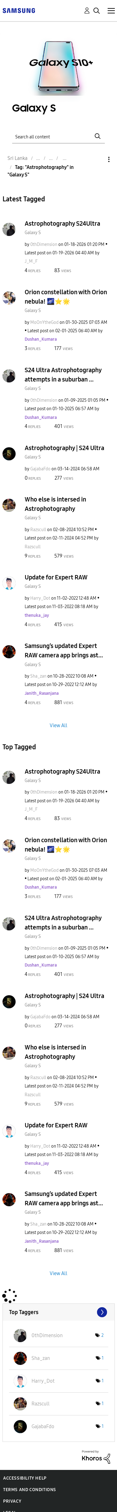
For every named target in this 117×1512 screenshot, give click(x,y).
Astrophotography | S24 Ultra (64, 448)
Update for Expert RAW (56, 577)
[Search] (58, 136)
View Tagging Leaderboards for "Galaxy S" (59, 1312)
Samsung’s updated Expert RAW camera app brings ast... (64, 650)
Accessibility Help (24, 1478)
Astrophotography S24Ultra (62, 223)
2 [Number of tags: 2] (102, 1335)
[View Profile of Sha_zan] (38, 676)
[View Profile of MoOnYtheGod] (44, 322)
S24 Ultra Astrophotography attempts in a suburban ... (63, 374)
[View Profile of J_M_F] (31, 261)
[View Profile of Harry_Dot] (40, 598)
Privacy (12, 1501)
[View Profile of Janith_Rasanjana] (42, 693)
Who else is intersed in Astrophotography (55, 504)
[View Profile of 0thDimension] (43, 244)
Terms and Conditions (29, 1489)
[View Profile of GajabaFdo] (40, 469)
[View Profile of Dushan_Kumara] (41, 339)
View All (58, 725)
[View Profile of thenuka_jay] (37, 615)
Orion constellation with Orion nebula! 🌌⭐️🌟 (66, 296)
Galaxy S (33, 232)
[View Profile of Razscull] (38, 529)
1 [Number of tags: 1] (103, 1358)
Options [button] (98, 159)
